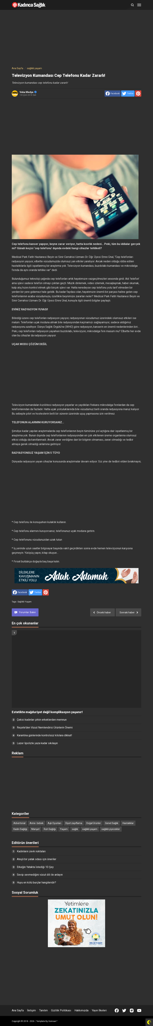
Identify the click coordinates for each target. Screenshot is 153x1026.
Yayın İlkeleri (99, 1010)
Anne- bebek (36, 823)
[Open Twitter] (124, 1010)
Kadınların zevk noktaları (31, 851)
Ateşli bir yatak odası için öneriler (36, 859)
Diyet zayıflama (73, 823)
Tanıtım (43, 1010)
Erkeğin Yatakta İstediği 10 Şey (35, 867)
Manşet (35, 829)
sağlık (75, 829)
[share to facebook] (113, 93)
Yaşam (64, 829)
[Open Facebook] (117, 1010)
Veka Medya (28, 92)
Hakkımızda (81, 1010)
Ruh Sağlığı (50, 829)
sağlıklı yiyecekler (111, 829)
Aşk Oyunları (54, 823)
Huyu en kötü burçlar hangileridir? (36, 882)
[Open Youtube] (139, 1010)
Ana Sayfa (18, 1010)
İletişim (31, 1010)
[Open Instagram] (132, 1010)
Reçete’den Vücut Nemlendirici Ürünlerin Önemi (45, 727)
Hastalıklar (128, 823)
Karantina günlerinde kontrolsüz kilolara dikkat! (44, 735)
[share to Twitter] (128, 93)
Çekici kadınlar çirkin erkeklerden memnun (42, 719)
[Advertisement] (76, 39)
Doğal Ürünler (93, 823)
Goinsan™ (53, 1021)
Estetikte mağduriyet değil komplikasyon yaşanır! (47, 712)
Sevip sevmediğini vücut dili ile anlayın (40, 874)
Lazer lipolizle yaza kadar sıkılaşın (37, 743)
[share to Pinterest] (138, 93)
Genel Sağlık (111, 823)
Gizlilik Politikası (61, 1010)
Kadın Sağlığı (20, 829)
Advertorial (19, 823)
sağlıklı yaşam (25, 602)
